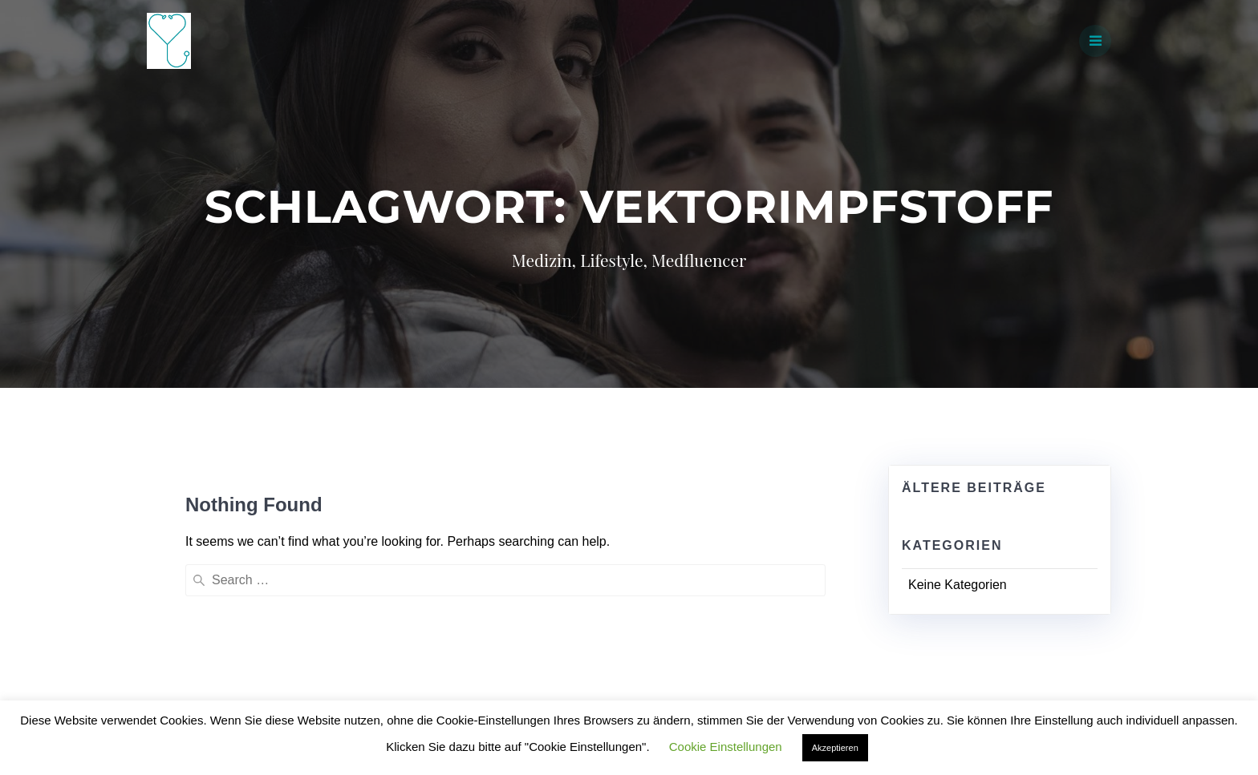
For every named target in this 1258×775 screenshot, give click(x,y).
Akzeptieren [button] (835, 748)
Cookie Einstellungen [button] (725, 746)
